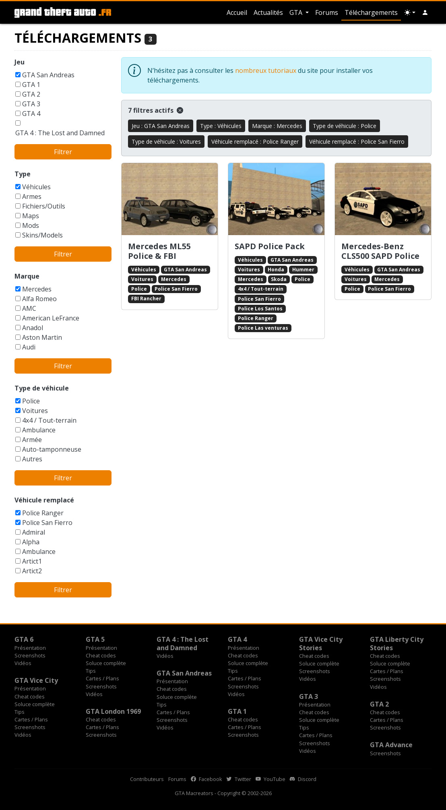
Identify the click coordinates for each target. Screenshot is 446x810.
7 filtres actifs (155, 110)
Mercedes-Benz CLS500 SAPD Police (380, 251)
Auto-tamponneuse (51, 449)
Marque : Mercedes (277, 126)
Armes (31, 196)
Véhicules (36, 186)
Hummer (303, 269)
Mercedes (37, 289)
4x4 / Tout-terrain (49, 420)
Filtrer (63, 151)
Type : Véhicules (221, 126)
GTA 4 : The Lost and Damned (60, 132)
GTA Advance (391, 744)
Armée (32, 439)
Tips (91, 670)
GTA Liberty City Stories (396, 643)
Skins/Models (42, 235)
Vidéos (22, 663)
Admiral (33, 532)
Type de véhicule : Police (344, 126)
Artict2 (32, 570)
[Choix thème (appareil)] (410, 12)
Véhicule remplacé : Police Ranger (255, 141)
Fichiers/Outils (43, 206)
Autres (32, 459)
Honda (276, 269)
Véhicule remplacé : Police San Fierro (357, 141)
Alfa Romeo (39, 298)
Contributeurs (147, 779)
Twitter (239, 779)
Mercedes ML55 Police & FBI (159, 251)
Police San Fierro (47, 522)
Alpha (30, 541)
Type (22, 173)
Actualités (268, 12)
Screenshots (29, 655)
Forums (326, 12)
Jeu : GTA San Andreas (161, 126)
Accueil (237, 12)
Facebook (206, 779)
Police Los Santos (260, 308)
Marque (26, 276)
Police (31, 401)
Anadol (32, 327)
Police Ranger (43, 512)
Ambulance (39, 430)
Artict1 (32, 561)
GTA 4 (31, 113)
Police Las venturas (263, 327)
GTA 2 (31, 94)
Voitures (35, 410)
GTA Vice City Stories (321, 643)
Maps (30, 215)
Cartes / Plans (102, 678)
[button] (425, 12)
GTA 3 (31, 103)
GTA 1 (31, 84)
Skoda (279, 279)
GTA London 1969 (113, 711)
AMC (29, 308)
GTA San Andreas (48, 74)
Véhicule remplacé (44, 500)
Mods (30, 225)
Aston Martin (42, 337)
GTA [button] (296, 12)
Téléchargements (371, 12)
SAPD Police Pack (270, 246)
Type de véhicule (41, 388)
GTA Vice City (36, 680)
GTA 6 (23, 639)
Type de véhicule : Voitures (166, 141)
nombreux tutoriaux (265, 70)
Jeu (19, 62)
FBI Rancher (146, 298)
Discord (303, 779)
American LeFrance (50, 318)
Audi (28, 347)
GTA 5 (95, 639)
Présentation (30, 647)
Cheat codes (101, 655)
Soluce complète (106, 663)
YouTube (270, 779)
